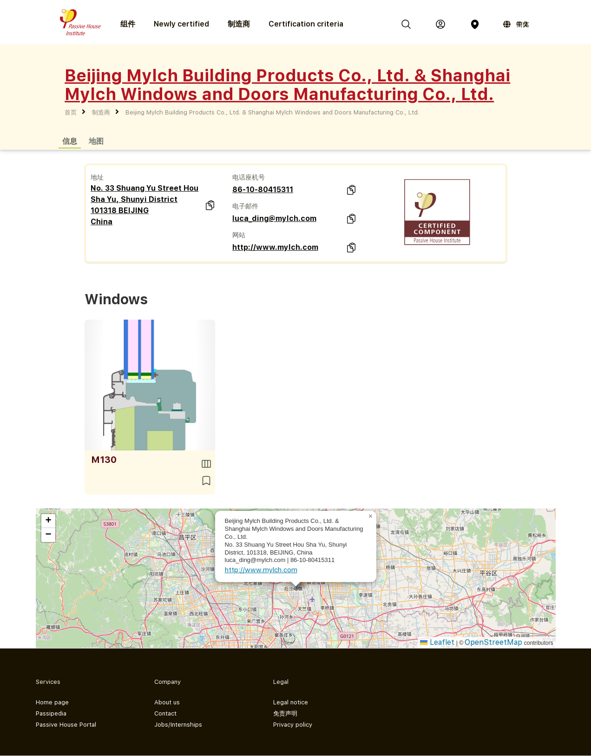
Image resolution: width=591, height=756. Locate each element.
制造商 (239, 24)
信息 (69, 140)
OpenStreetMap (493, 642)
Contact (165, 713)
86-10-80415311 (262, 189)
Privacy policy (292, 724)
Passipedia (51, 713)
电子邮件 (245, 206)
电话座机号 (248, 177)
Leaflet (437, 642)
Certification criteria (306, 24)
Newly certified (181, 24)
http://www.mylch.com (275, 247)
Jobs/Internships (178, 724)
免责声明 (285, 713)
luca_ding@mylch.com (274, 218)
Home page (52, 702)
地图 (96, 140)
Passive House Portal (66, 724)
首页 (71, 112)
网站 (238, 235)
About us (167, 702)
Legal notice (290, 702)
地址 (97, 177)
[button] (370, 516)
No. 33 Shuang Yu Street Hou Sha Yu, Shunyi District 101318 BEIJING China (144, 205)
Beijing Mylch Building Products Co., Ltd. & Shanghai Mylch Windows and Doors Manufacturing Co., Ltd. (272, 112)
